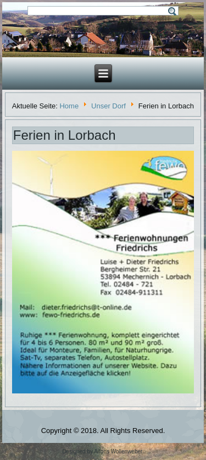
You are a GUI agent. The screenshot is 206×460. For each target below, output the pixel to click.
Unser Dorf (108, 105)
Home (69, 105)
